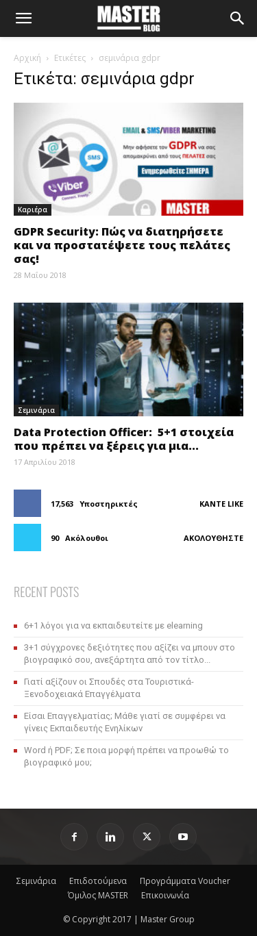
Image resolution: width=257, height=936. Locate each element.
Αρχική (27, 58)
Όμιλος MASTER (98, 895)
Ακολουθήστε (213, 538)
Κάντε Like (221, 503)
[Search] (238, 18)
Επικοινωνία (165, 895)
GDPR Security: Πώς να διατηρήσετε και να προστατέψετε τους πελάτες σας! (122, 245)
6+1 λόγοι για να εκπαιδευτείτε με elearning (113, 625)
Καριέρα (32, 209)
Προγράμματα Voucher (185, 881)
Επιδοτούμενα (98, 881)
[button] (23, 18)
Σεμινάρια (36, 410)
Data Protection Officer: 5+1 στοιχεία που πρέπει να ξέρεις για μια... (124, 439)
